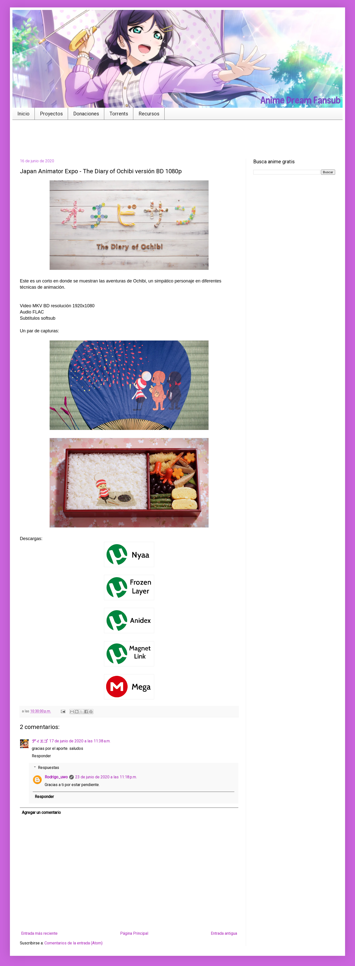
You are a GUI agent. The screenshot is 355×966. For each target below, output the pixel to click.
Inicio (23, 114)
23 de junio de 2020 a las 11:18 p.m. (106, 777)
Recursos (149, 114)
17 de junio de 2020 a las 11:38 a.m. (79, 741)
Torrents (118, 114)
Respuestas (48, 767)
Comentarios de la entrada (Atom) (73, 943)
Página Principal (134, 933)
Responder (41, 756)
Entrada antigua (224, 933)
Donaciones (86, 114)
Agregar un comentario (41, 812)
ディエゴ (40, 741)
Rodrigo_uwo (56, 777)
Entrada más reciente (39, 933)
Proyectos (51, 114)
